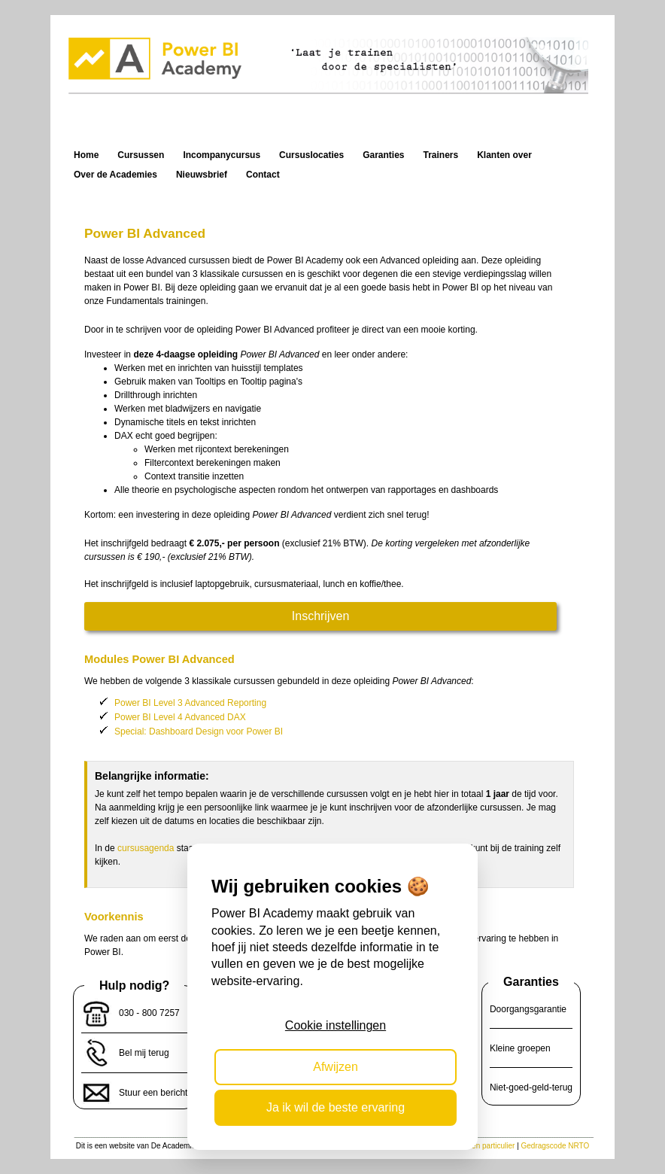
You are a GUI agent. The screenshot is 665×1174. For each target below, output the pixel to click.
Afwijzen (335, 1066)
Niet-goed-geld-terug (531, 1087)
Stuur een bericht (153, 1092)
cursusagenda (145, 848)
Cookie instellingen (335, 1025)
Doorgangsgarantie (528, 1009)
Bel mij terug (144, 1053)
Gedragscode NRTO (555, 1146)
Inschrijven (320, 616)
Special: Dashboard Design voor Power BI (198, 731)
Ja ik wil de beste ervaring (335, 1107)
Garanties (531, 981)
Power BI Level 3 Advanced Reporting (190, 703)
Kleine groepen (520, 1048)
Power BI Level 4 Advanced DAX (180, 717)
